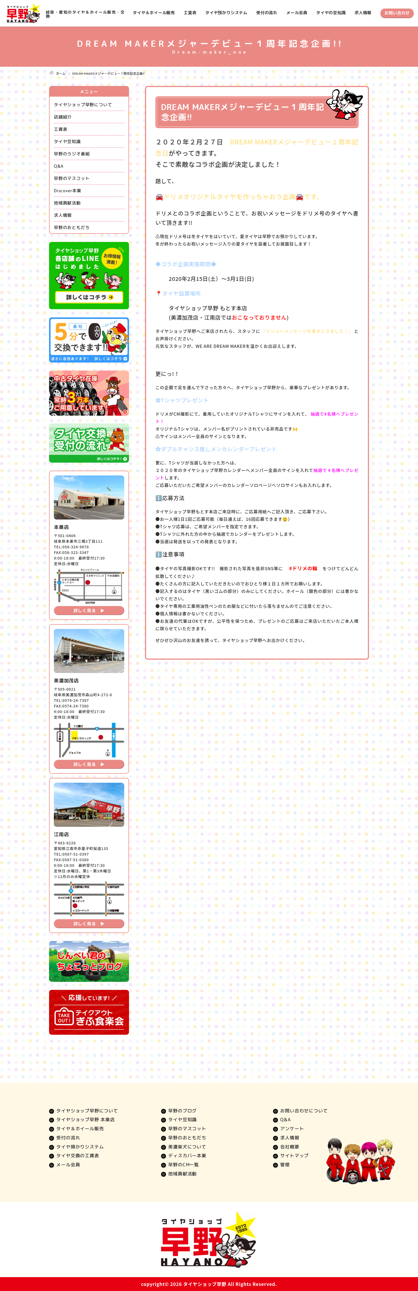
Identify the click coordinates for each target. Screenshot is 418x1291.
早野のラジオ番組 (72, 154)
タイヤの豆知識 (331, 12)
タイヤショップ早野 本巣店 (85, 1119)
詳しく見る (85, 610)
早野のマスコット (72, 178)
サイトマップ (294, 1155)
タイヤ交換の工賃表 (77, 1155)
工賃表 (190, 12)
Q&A (58, 166)
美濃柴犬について (187, 1146)
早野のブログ (182, 1110)
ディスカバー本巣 (187, 1155)
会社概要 (289, 1146)
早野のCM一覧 (183, 1165)
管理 (285, 1165)
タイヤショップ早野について (83, 105)
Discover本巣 (67, 191)
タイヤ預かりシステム (226, 12)
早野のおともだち (72, 227)
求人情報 (363, 12)
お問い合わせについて (304, 1110)
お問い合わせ (397, 13)
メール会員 (296, 12)
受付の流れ (266, 12)
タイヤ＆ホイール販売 (154, 12)
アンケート (292, 1128)
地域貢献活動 (67, 203)
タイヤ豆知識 (67, 141)
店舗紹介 (63, 117)
